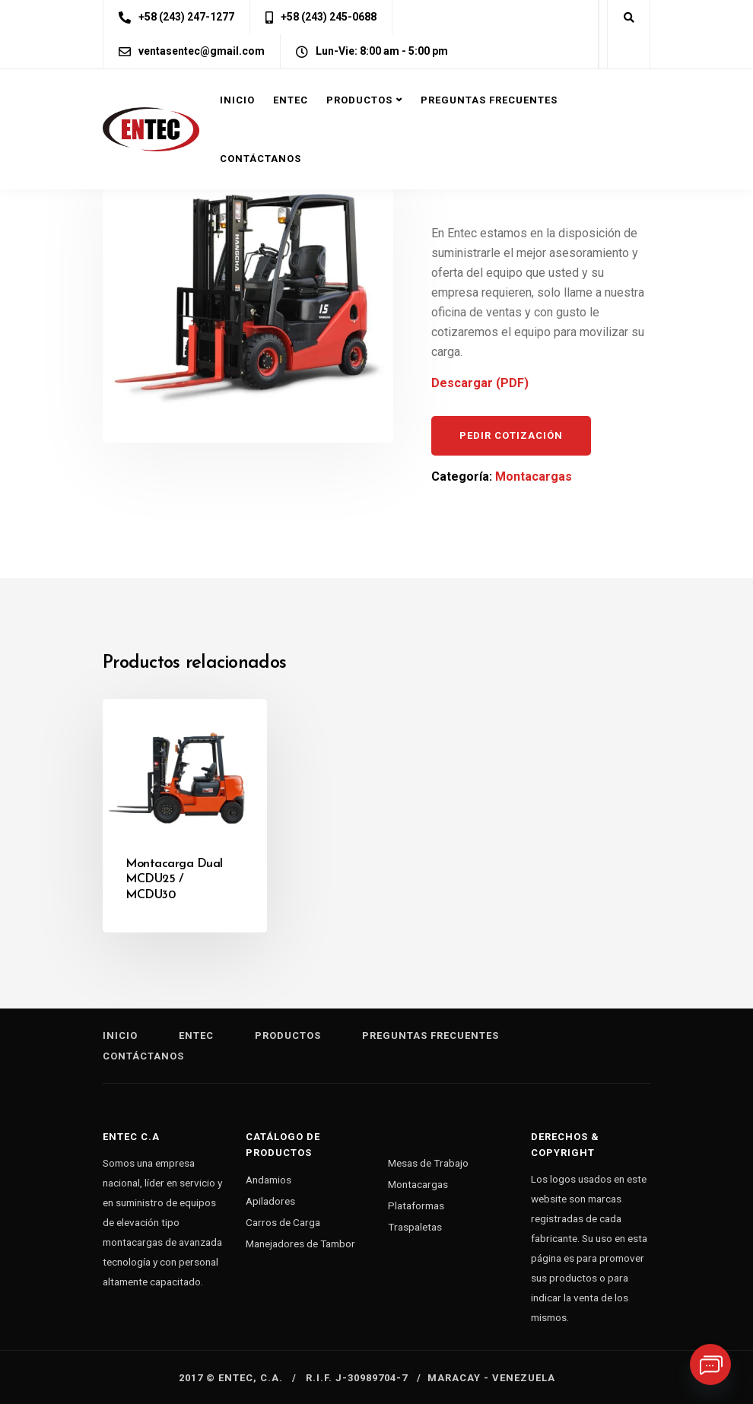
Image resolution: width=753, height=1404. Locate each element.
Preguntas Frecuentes (489, 100)
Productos (359, 100)
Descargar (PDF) (480, 383)
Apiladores (270, 1201)
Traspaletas (415, 1227)
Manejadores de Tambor (300, 1243)
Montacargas (533, 476)
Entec (290, 100)
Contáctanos (260, 158)
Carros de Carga (283, 1222)
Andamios (268, 1180)
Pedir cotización (511, 435)
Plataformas (416, 1205)
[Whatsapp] (710, 1364)
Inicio (237, 100)
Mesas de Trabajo (428, 1163)
